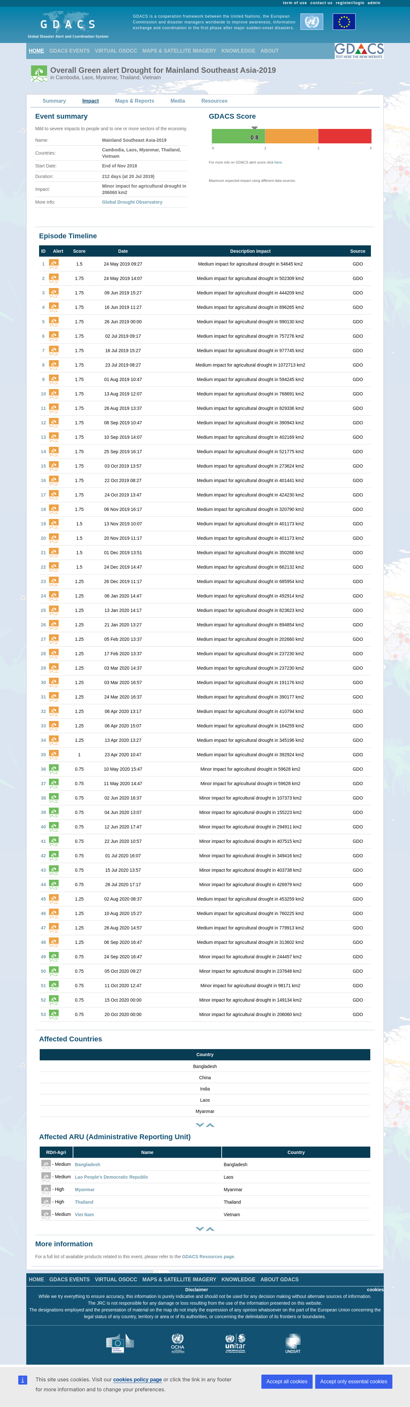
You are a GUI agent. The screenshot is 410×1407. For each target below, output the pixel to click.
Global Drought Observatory (132, 202)
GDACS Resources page (208, 1256)
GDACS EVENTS (69, 51)
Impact (90, 101)
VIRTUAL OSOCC (116, 51)
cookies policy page (137, 1379)
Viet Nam (84, 1214)
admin (374, 3)
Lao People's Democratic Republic (111, 1177)
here (278, 162)
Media (177, 101)
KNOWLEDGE (239, 51)
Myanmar (84, 1189)
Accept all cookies (287, 1381)
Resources (214, 101)
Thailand (84, 1202)
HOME (36, 51)
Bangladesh (87, 1164)
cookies (375, 1289)
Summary (54, 101)
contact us (321, 3)
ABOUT (269, 51)
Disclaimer (196, 1289)
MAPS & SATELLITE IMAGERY (179, 51)
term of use (295, 3)
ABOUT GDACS (279, 1279)
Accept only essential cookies (353, 1381)
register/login (350, 3)
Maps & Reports (134, 101)
